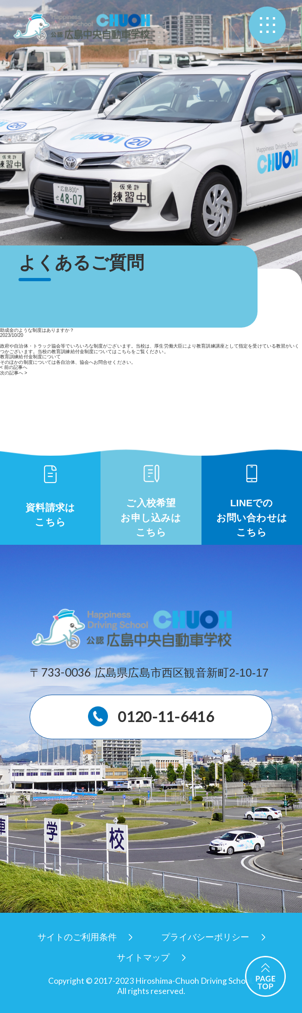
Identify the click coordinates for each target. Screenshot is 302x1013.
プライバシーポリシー (205, 937)
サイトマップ (143, 957)
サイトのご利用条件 (77, 937)
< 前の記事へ (13, 367)
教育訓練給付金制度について (30, 356)
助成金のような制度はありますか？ (37, 330)
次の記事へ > (13, 372)
